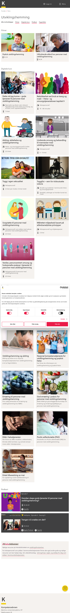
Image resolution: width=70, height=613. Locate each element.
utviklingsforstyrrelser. (37, 547)
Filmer (17, 22)
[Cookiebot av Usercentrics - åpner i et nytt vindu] (61, 287)
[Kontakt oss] (65, 588)
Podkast (34, 22)
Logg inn (49, 4)
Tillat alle (57, 324)
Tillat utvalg (35, 324)
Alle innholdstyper (7, 22)
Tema (9, 11)
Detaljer (63, 319)
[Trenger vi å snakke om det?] (10, 523)
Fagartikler (42, 22)
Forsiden (3, 11)
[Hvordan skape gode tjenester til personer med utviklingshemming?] (10, 502)
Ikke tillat (12, 324)
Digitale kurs (25, 22)
